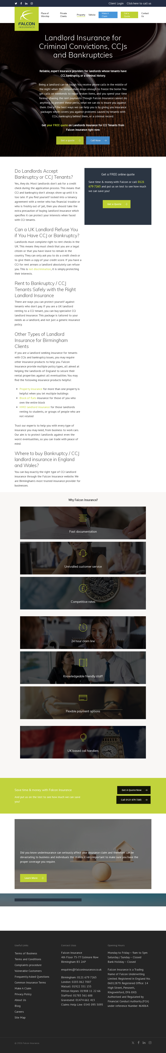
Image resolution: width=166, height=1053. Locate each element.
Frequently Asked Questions (32, 976)
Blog (18, 1006)
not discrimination (40, 269)
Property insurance (30, 389)
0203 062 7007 (81, 982)
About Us (20, 1000)
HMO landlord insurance (34, 407)
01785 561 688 (83, 995)
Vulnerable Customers (28, 971)
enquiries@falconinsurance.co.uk (81, 969)
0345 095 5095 (93, 1004)
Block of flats (27, 398)
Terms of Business (26, 953)
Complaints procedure (28, 965)
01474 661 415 (85, 1000)
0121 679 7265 (87, 977)
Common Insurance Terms (30, 982)
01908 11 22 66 (90, 991)
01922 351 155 (81, 986)
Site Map (20, 1017)
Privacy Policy (23, 994)
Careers (19, 1011)
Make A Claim (23, 988)
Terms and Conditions (28, 959)
